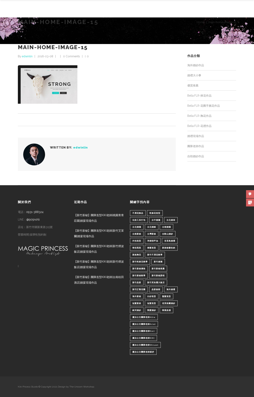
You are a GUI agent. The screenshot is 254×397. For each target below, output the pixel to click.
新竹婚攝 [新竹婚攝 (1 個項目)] (158, 262)
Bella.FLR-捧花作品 (199, 95)
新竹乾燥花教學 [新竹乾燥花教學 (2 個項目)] (140, 262)
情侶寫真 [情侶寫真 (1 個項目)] (136, 248)
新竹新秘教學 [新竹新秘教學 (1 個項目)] (138, 275)
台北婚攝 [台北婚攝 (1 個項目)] (136, 227)
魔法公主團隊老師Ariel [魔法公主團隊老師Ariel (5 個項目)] (144, 324)
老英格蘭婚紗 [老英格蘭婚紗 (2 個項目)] (168, 303)
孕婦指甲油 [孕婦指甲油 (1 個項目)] (152, 241)
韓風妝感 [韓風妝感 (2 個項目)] (166, 310)
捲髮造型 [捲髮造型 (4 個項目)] (151, 248)
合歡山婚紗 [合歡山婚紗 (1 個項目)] (167, 234)
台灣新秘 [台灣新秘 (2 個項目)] (151, 234)
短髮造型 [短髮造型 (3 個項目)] (151, 303)
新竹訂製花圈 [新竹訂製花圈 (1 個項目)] (138, 289)
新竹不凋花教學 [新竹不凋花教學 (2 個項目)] (155, 255)
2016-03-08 (45, 56)
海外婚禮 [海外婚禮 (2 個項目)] (170, 289)
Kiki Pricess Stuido (28, 386)
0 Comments (71, 56)
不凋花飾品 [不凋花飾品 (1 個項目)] (137, 213)
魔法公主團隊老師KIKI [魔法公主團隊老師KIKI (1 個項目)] (143, 338)
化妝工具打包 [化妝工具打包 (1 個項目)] (138, 220)
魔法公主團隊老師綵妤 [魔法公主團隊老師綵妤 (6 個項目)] (143, 352)
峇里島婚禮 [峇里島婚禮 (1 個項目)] (169, 241)
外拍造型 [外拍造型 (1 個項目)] (136, 241)
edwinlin (27, 56)
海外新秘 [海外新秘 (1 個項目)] (136, 296)
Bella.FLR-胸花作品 (199, 115)
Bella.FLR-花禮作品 (199, 126)
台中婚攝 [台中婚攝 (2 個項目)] (156, 220)
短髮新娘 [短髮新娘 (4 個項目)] (136, 303)
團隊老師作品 (195, 146)
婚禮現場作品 (195, 136)
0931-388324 (34, 212)
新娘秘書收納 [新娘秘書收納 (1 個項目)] (168, 248)
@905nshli (33, 219)
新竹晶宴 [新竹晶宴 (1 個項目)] (136, 282)
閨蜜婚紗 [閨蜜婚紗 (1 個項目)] (151, 310)
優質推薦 (192, 85)
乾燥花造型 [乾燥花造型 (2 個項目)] (154, 213)
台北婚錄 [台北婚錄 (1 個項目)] (151, 227)
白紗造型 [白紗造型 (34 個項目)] (151, 296)
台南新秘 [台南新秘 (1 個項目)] (136, 234)
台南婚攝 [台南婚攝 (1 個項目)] (166, 227)
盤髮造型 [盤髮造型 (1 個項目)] (166, 296)
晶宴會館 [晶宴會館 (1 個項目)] (156, 289)
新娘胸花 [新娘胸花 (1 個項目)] (136, 255)
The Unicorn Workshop (81, 386)
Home (201, 22)
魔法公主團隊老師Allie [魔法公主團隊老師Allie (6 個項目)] (143, 317)
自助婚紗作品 (195, 156)
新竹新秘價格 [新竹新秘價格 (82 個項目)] (138, 269)
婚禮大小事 (194, 75)
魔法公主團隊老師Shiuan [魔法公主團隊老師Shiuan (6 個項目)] (145, 345)
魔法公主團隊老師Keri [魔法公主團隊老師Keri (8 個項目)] (143, 331)
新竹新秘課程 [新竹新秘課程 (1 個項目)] (158, 275)
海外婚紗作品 (195, 65)
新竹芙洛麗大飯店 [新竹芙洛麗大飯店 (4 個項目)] (156, 282)
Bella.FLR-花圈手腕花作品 (203, 105)
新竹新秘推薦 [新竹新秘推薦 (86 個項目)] (158, 269)
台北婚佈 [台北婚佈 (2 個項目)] (170, 220)
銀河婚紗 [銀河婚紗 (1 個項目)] (136, 310)
